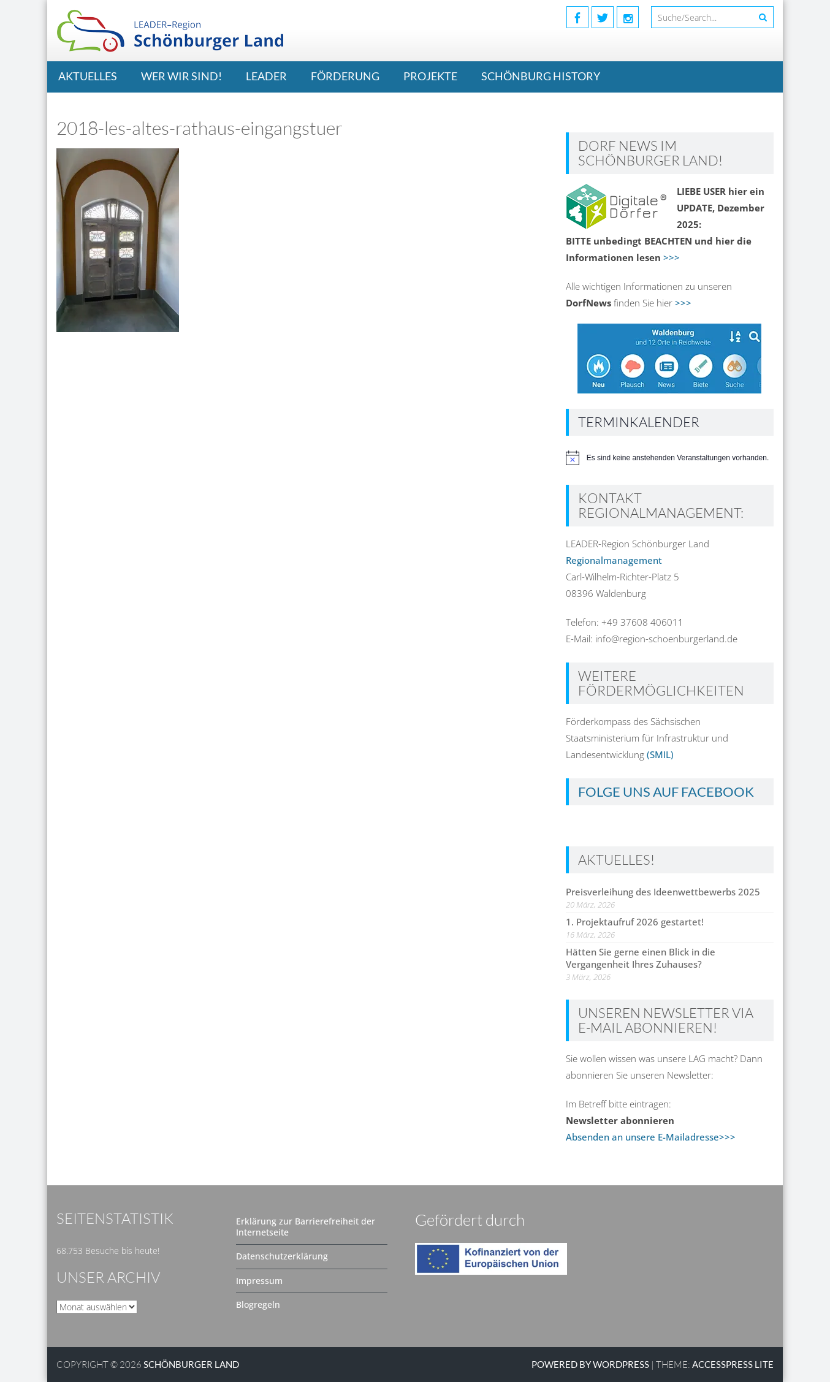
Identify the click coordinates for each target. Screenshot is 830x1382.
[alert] (670, 457)
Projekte (430, 76)
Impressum (259, 1280)
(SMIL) (660, 754)
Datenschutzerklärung (282, 1256)
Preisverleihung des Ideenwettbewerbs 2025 (663, 892)
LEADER (266, 76)
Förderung (345, 76)
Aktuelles (87, 76)
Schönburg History (540, 76)
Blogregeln (258, 1304)
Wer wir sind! (181, 76)
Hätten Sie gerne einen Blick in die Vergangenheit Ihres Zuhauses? (640, 958)
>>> (671, 257)
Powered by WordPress (590, 1364)
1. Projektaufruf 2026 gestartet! (635, 922)
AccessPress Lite (733, 1364)
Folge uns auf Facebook (666, 791)
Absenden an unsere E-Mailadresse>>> (651, 1137)
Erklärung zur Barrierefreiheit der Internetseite (305, 1226)
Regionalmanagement (614, 560)
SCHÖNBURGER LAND (191, 1364)
